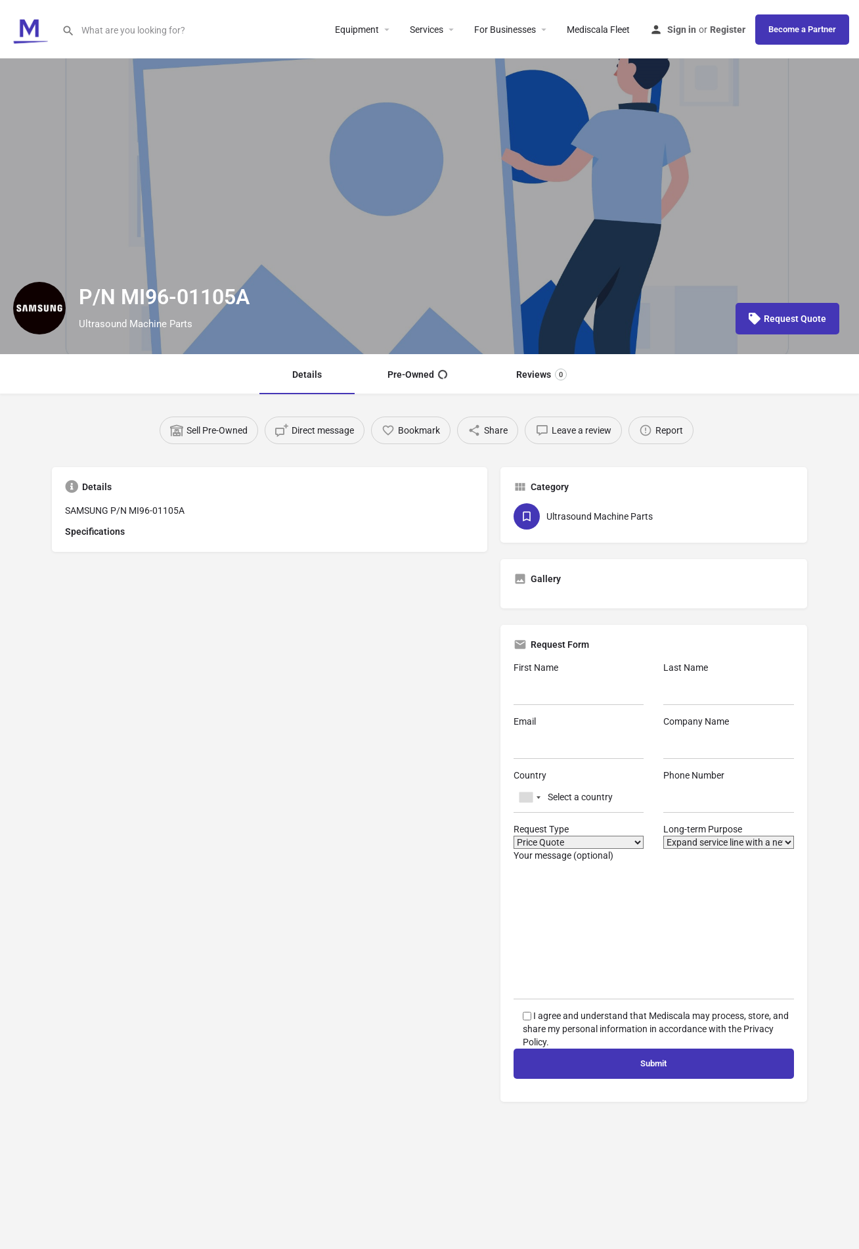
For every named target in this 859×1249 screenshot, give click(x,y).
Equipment (357, 29)
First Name (579, 683)
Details (307, 374)
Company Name (728, 737)
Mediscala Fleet (598, 29)
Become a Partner (802, 29)
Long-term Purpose (728, 836)
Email (579, 737)
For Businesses (505, 29)
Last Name (728, 683)
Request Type (579, 836)
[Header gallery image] (429, 206)
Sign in (681, 29)
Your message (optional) (654, 924)
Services (426, 29)
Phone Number (728, 791)
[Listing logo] (39, 308)
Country (579, 791)
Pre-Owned (417, 374)
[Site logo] (31, 28)
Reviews (541, 374)
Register (727, 29)
